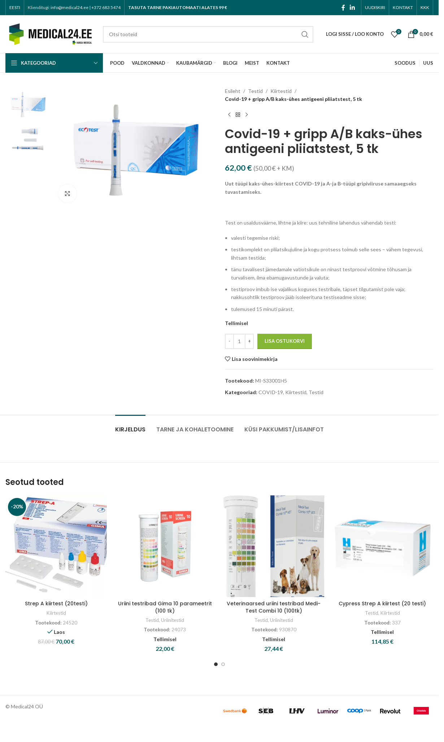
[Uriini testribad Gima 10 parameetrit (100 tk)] (165, 546)
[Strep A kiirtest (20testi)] (56, 546)
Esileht (232, 91)
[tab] (130, 426)
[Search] (208, 34)
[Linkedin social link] (352, 7)
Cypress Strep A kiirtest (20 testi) (382, 603)
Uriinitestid (172, 620)
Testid (255, 91)
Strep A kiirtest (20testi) (56, 603)
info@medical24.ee (69, 7)
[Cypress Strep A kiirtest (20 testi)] (382, 546)
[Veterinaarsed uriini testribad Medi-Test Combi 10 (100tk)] (274, 546)
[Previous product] (229, 115)
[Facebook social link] (343, 7)
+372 (106, 7)
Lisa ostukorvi (285, 341)
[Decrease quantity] (229, 341)
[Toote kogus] (239, 341)
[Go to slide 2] (223, 664)
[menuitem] (14, 7)
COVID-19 (270, 392)
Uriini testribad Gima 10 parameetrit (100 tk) (165, 607)
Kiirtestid (281, 91)
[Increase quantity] (249, 341)
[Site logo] (50, 33)
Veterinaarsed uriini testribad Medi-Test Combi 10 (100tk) (274, 607)
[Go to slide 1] (216, 664)
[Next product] (246, 115)
